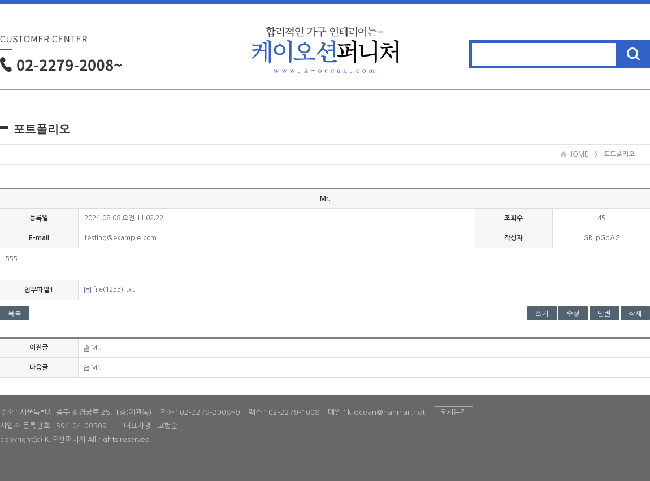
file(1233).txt (114, 289)
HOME (574, 154)
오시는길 (453, 412)
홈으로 (325, 38)
